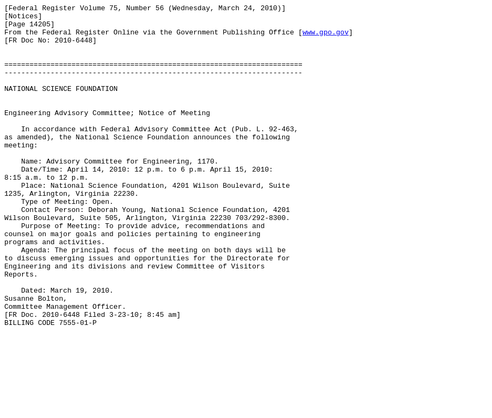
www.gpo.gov (326, 38)
